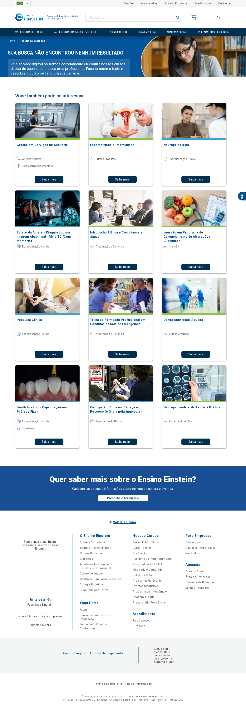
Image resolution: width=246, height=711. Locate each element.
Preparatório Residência (149, 602)
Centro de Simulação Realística (101, 579)
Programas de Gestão (147, 580)
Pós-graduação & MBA (148, 564)
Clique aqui (161, 648)
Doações (129, 3)
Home (11, 41)
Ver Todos (192, 553)
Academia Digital (144, 596)
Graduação (140, 553)
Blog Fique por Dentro (94, 590)
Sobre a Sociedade (92, 542)
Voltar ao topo (124, 522)
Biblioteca (86, 558)
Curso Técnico (142, 547)
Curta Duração (142, 575)
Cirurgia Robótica (91, 584)
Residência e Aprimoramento (152, 558)
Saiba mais (49, 179)
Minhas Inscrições (197, 587)
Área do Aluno (149, 3)
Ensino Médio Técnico (147, 542)
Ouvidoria (224, 3)
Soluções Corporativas (200, 547)
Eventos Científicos (145, 586)
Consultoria (193, 542)
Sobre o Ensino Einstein (95, 547)
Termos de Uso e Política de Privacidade (123, 683)
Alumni (84, 609)
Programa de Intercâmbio (150, 591)
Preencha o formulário (123, 498)
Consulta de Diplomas (199, 582)
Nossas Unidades (91, 553)
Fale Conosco (203, 3)
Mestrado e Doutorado (148, 569)
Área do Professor (176, 3)
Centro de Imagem (92, 573)
